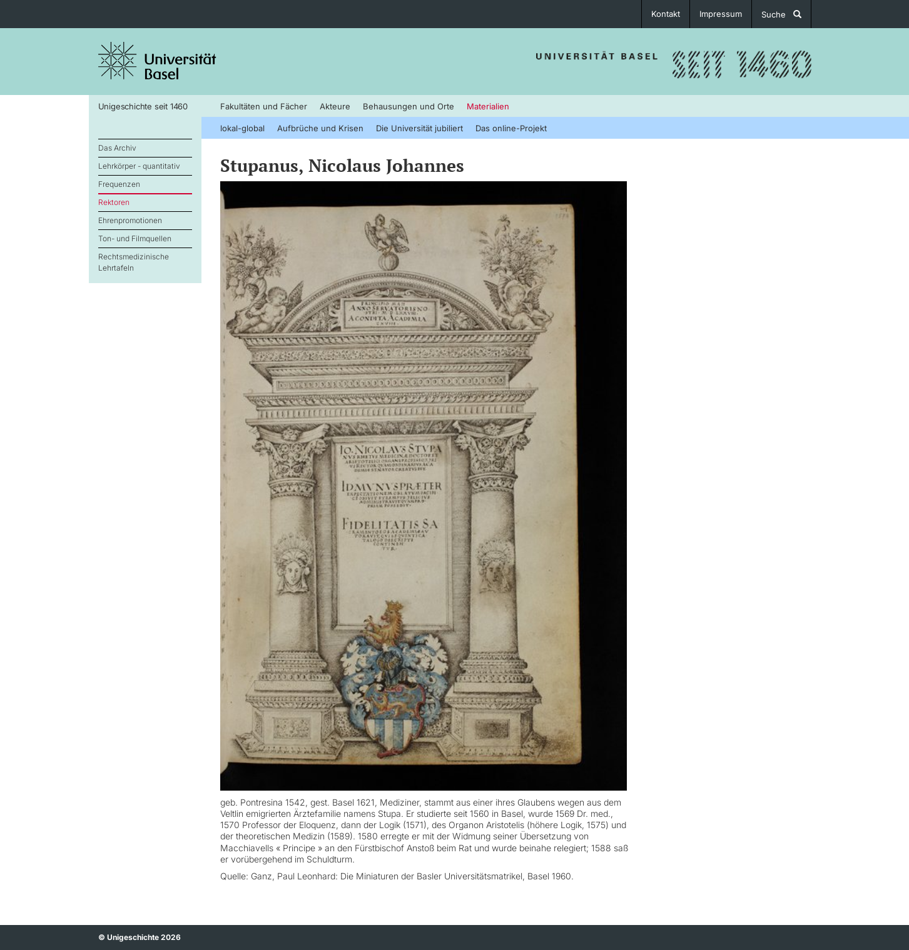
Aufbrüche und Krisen (320, 128)
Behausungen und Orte (408, 106)
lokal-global (242, 128)
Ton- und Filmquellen (134, 238)
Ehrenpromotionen (130, 220)
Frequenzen (119, 184)
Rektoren (113, 202)
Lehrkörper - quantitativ (139, 166)
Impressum (720, 14)
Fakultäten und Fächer (263, 106)
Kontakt (665, 14)
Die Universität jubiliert (419, 128)
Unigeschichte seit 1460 (143, 106)
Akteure (335, 106)
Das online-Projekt (511, 128)
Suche (781, 14)
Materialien (488, 106)
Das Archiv (117, 147)
